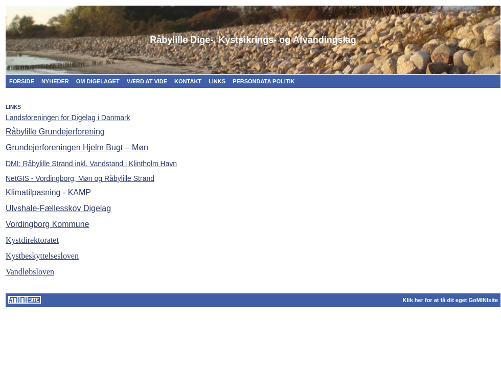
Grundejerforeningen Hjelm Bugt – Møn (77, 147)
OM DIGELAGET (98, 81)
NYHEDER (55, 81)
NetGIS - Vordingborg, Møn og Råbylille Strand (80, 178)
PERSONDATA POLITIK (263, 81)
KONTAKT (187, 81)
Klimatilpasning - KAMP (48, 192)
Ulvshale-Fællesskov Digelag (58, 208)
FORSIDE (21, 81)
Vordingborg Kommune (47, 224)
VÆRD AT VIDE (147, 81)
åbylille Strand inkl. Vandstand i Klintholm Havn (91, 163)
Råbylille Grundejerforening (55, 131)
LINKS (217, 81)
